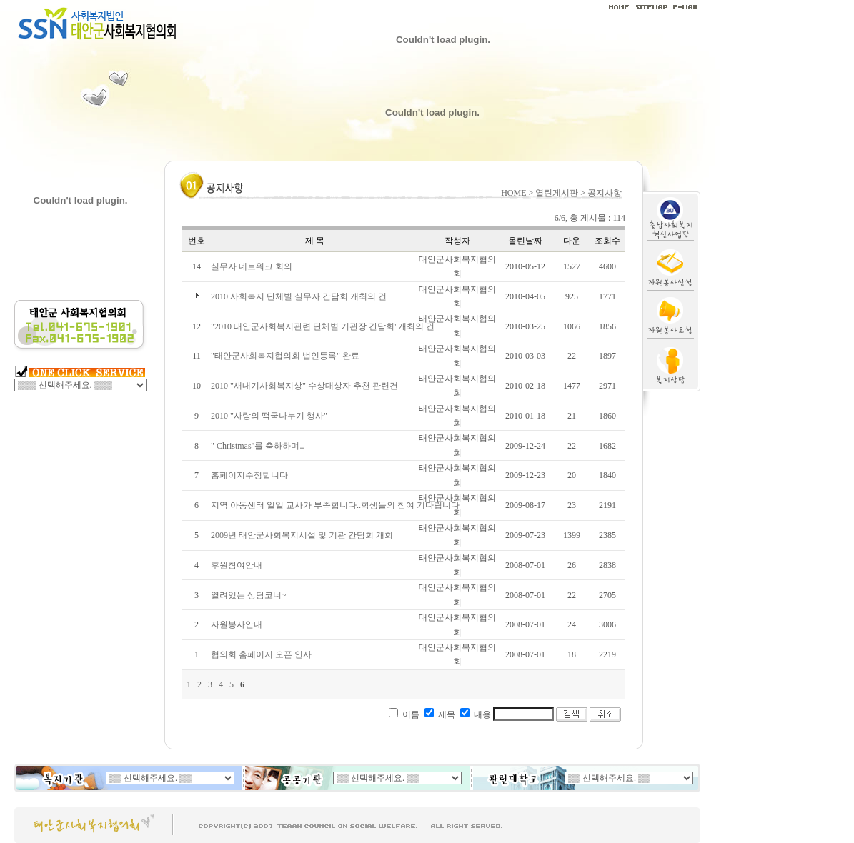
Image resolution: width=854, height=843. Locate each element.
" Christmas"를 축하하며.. (257, 446)
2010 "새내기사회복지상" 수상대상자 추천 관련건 (304, 386)
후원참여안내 (236, 565)
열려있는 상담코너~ (249, 595)
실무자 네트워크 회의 (251, 266)
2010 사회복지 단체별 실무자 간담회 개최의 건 (299, 296)
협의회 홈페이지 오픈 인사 (261, 654)
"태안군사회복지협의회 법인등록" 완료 (285, 356)
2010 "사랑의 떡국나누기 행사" (269, 416)
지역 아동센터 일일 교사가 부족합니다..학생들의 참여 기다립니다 (335, 505)
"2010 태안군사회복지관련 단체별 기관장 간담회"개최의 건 (323, 326)
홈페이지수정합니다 (249, 475)
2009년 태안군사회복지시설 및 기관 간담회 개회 (302, 535)
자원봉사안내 (236, 624)
